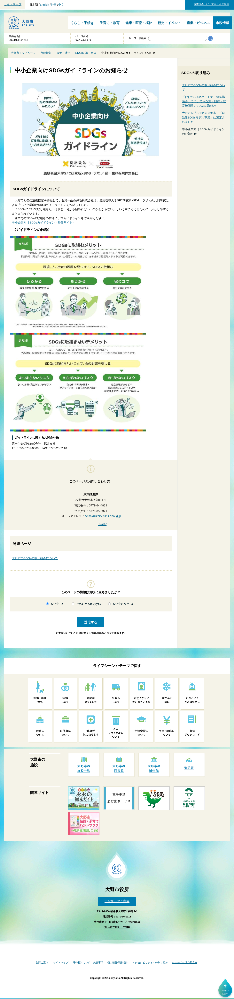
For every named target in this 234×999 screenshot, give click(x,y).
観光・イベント (169, 23)
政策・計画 (63, 52)
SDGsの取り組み (85, 52)
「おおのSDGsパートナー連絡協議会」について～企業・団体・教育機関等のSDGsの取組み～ (204, 101)
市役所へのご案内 (117, 901)
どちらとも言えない (88, 604)
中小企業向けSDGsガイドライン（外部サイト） (43, 222)
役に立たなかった (124, 604)
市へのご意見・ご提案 (117, 927)
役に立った (57, 604)
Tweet (102, 524)
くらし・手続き (82, 23)
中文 (61, 4)
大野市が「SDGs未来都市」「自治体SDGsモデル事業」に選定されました (203, 117)
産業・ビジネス (198, 23)
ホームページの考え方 (184, 962)
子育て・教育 (110, 23)
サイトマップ (12, 4)
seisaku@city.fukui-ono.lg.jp (103, 516)
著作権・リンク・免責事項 (88, 962)
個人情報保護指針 (117, 962)
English (44, 4)
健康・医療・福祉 (138, 23)
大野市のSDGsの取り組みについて (35, 558)
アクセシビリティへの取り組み (150, 962)
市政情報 (222, 23)
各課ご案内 (42, 962)
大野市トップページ (23, 52)
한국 (54, 4)
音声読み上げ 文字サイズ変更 (211, 4)
